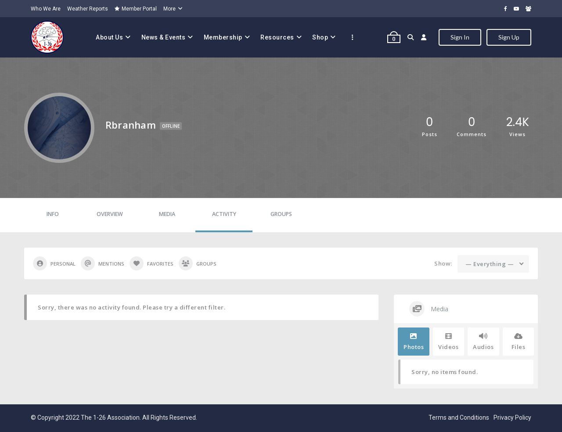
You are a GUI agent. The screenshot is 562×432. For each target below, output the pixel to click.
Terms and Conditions (459, 417)
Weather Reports (87, 9)
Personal (54, 263)
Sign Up (508, 37)
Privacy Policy (512, 417)
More (169, 9)
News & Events (163, 37)
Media (167, 214)
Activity (224, 214)
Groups (281, 214)
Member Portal (136, 9)
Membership (223, 37)
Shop (320, 37)
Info (53, 214)
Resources (277, 37)
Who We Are (46, 9)
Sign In (459, 37)
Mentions (102, 263)
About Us (109, 37)
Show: (443, 263)
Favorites (151, 263)
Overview (110, 214)
